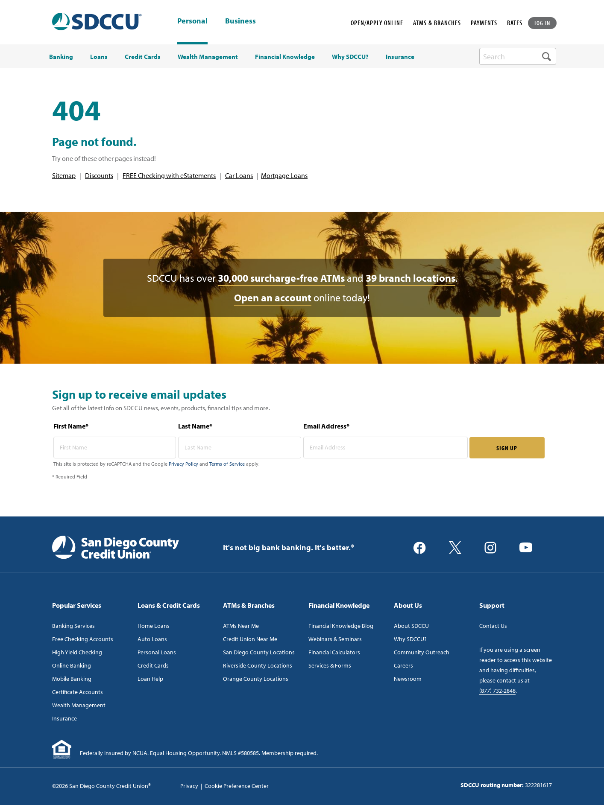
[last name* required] (239, 447)
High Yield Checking (77, 652)
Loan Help (150, 678)
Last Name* (195, 426)
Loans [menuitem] (99, 57)
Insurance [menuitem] (400, 57)
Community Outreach (421, 652)
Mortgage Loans (284, 175)
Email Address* (326, 426)
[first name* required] (114, 447)
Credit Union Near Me (250, 639)
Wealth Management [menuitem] (208, 57)
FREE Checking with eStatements (169, 175)
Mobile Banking (71, 678)
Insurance (64, 718)
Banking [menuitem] (61, 57)
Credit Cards (153, 665)
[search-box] (517, 56)
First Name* (70, 426)
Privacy (189, 786)
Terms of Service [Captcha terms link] (227, 464)
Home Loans (154, 626)
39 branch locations (410, 277)
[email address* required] (385, 447)
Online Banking (71, 665)
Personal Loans (157, 652)
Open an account (272, 297)
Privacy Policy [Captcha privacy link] (183, 464)
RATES (514, 22)
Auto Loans (152, 639)
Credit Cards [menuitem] (143, 57)
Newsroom (408, 678)
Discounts (99, 175)
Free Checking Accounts (82, 639)
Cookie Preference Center (237, 786)
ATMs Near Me (241, 626)
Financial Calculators (334, 652)
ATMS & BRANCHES (437, 22)
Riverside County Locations (257, 665)
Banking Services (73, 626)
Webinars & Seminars (335, 639)
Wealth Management (79, 705)
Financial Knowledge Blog (340, 626)
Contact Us (493, 626)
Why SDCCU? (410, 639)
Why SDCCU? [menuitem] (350, 57)
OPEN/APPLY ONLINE (377, 22)
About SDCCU (411, 626)
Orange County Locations (255, 678)
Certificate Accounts (77, 692)
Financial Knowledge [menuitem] (285, 57)
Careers (403, 665)
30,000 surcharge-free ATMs (281, 277)
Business (240, 21)
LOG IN (542, 23)
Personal (192, 21)
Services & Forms (329, 665)
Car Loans (239, 175)
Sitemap (64, 175)
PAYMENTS (484, 22)
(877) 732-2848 (497, 690)
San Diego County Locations (259, 652)
